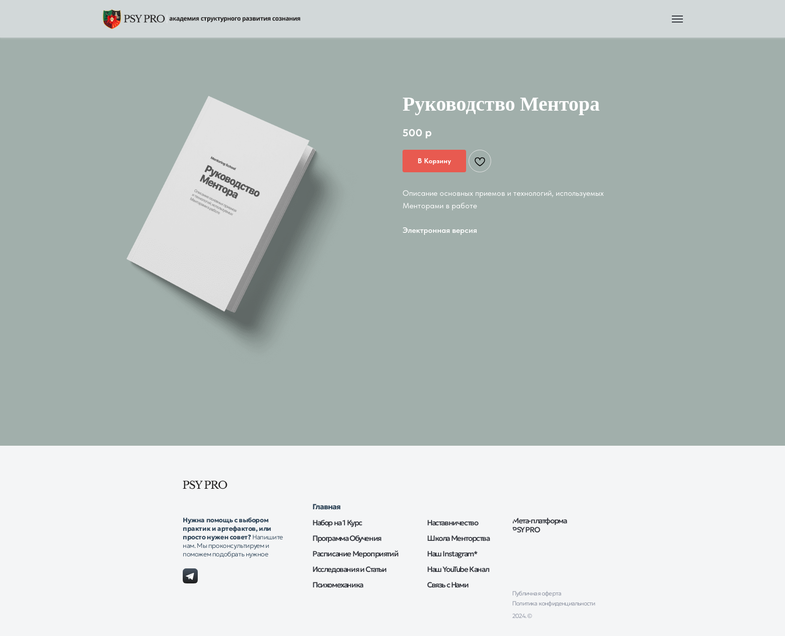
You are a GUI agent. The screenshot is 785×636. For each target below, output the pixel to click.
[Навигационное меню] (677, 19)
